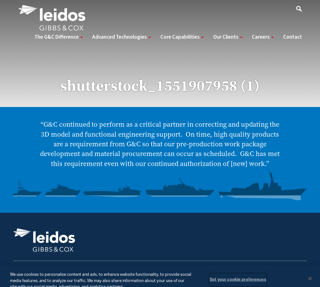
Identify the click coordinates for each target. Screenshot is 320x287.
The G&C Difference (58, 37)
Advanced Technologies (121, 37)
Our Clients (227, 37)
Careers (263, 37)
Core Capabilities (182, 37)
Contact (292, 37)
